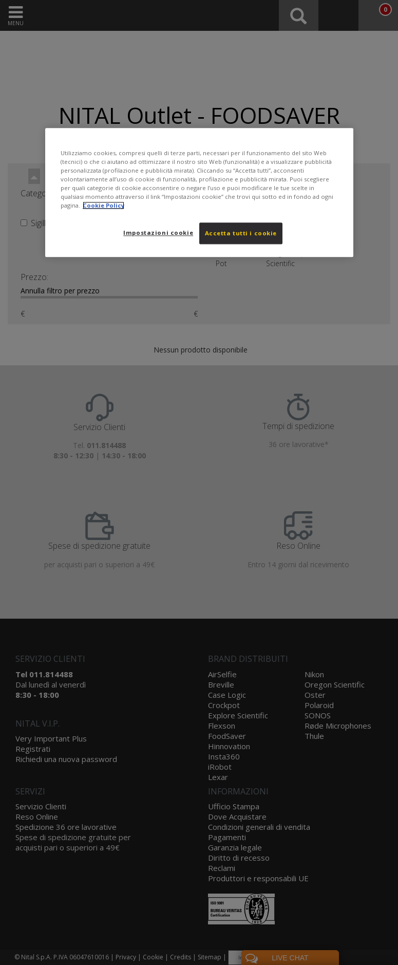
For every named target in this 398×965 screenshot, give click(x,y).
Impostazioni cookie (158, 232)
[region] (199, 192)
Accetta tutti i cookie (241, 233)
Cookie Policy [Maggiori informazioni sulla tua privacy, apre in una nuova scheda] (103, 205)
